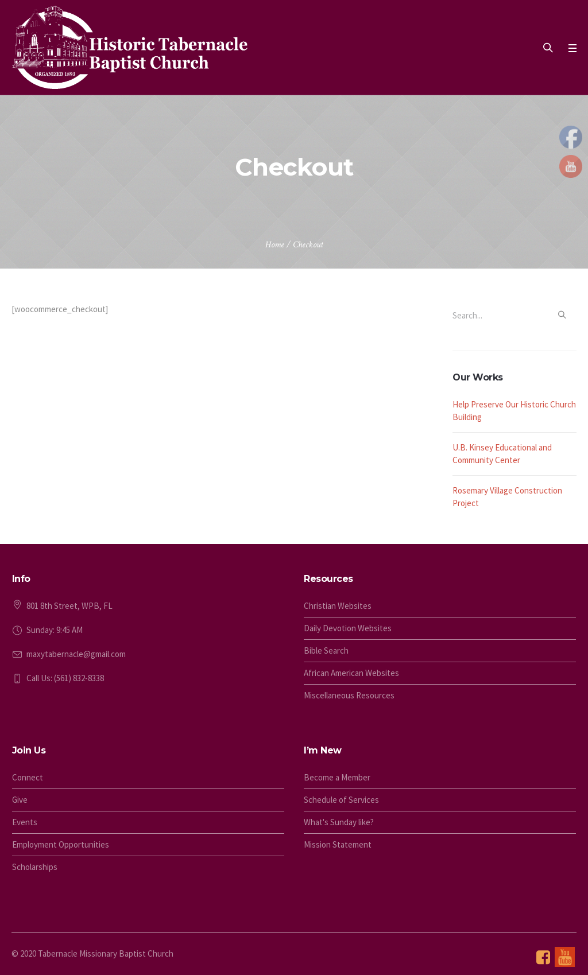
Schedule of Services (341, 799)
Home (274, 245)
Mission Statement (338, 844)
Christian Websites (338, 605)
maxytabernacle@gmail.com (76, 653)
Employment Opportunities (60, 844)
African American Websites (351, 672)
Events (24, 822)
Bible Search (326, 650)
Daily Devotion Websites (348, 628)
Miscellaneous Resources (349, 695)
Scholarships (34, 866)
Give (20, 799)
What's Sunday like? (339, 822)
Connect (27, 777)
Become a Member (337, 777)
